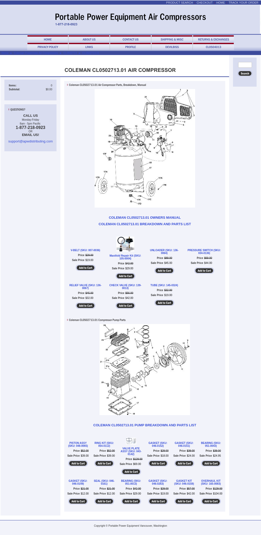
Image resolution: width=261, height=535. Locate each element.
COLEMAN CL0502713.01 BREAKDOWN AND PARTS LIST (145, 224)
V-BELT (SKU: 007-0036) (85, 250)
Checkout (205, 2)
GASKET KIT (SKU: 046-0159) (184, 482)
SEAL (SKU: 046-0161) (104, 482)
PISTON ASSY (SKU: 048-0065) (78, 444)
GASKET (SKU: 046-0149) (78, 482)
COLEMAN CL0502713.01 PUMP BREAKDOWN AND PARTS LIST (144, 425)
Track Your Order (243, 2)
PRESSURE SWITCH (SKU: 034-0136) (204, 252)
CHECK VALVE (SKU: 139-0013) (125, 287)
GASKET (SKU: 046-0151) (184, 444)
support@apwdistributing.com (30, 141)
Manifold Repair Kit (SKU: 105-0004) (125, 257)
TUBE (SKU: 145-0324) (164, 285)
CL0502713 (70, 53)
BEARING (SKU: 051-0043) (211, 444)
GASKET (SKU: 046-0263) (158, 482)
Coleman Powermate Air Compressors (36, 53)
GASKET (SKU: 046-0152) (158, 444)
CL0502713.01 (91, 53)
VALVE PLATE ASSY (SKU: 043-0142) (131, 451)
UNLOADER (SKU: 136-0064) (164, 252)
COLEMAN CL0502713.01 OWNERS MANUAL (145, 218)
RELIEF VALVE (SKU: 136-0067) (85, 287)
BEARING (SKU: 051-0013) (131, 482)
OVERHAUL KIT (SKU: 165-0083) (211, 482)
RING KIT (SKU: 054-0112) (104, 444)
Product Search (179, 2)
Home (220, 2)
